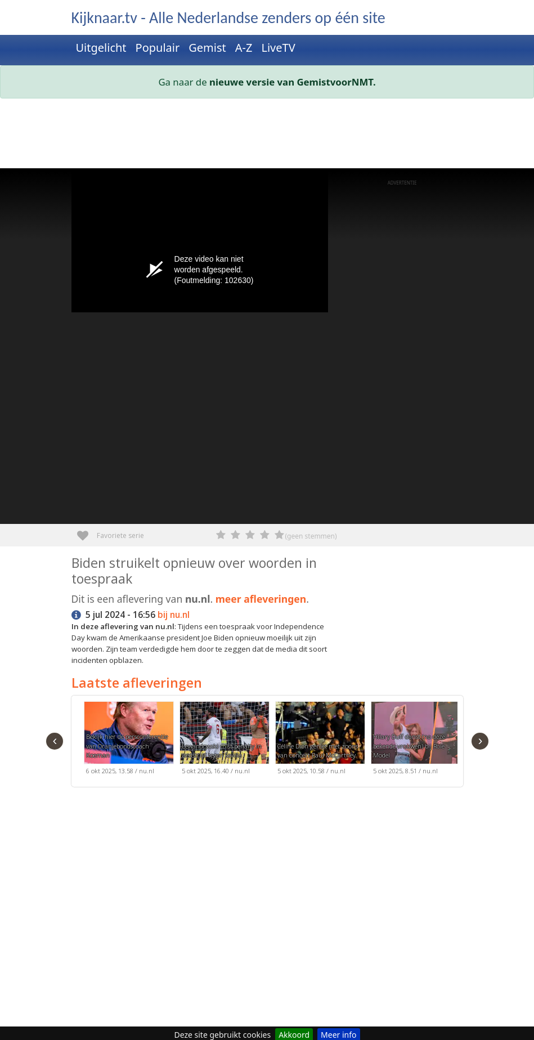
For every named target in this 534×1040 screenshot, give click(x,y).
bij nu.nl (174, 615)
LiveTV (278, 47)
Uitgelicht (101, 47)
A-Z (244, 47)
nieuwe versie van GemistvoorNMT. (292, 81)
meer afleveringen (261, 599)
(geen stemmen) (311, 536)
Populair (158, 47)
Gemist (207, 47)
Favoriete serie (87, 532)
